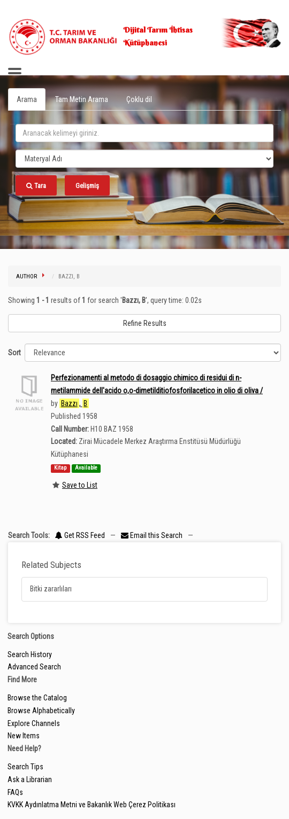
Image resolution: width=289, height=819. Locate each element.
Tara (36, 186)
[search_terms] (144, 133)
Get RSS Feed (80, 535)
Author (26, 276)
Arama (27, 99)
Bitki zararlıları (51, 588)
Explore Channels (33, 723)
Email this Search (152, 535)
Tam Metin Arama (81, 99)
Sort (14, 352)
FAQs (15, 792)
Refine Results (144, 323)
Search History (29, 654)
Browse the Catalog (37, 697)
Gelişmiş (87, 186)
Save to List (79, 485)
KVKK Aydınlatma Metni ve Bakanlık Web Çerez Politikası (91, 804)
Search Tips (25, 766)
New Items (23, 735)
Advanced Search (34, 666)
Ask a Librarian (29, 779)
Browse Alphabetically (41, 710)
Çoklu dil (139, 99)
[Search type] (144, 159)
